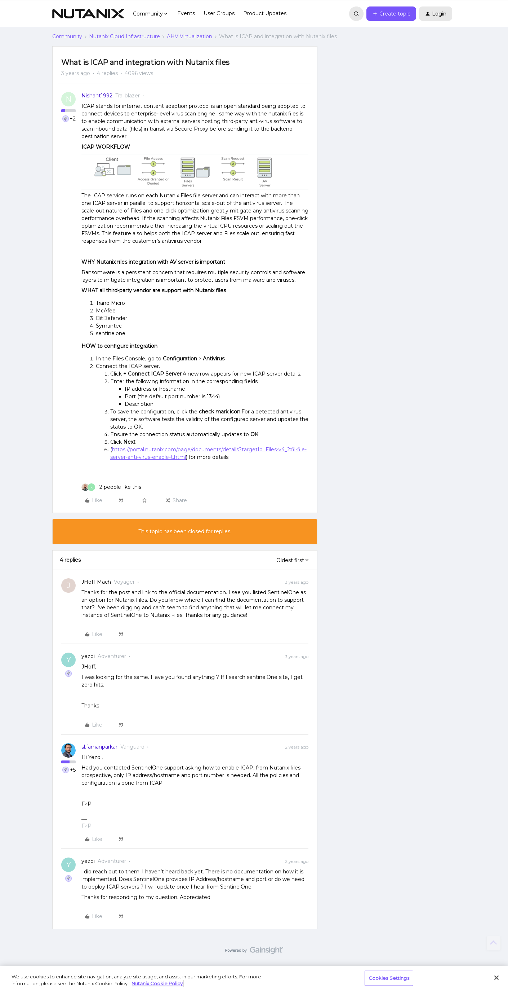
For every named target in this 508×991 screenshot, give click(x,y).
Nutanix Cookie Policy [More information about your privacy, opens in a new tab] (157, 983)
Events (186, 13)
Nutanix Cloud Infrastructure (124, 36)
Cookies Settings (389, 978)
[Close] (496, 978)
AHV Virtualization (189, 36)
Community (67, 36)
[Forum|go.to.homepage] (88, 13)
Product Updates (264, 13)
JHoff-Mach (96, 582)
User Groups (219, 13)
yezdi (88, 656)
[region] (254, 978)
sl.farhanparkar (99, 747)
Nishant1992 (96, 95)
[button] (391, 13)
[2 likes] (111, 487)
